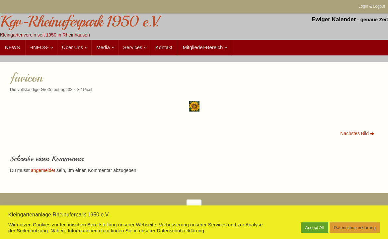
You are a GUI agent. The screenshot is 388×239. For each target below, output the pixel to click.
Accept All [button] (314, 227)
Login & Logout (371, 6)
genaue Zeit (374, 19)
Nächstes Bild (357, 133)
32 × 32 (75, 89)
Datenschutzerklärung (355, 227)
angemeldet (43, 170)
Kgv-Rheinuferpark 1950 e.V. (79, 21)
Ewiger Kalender (334, 19)
